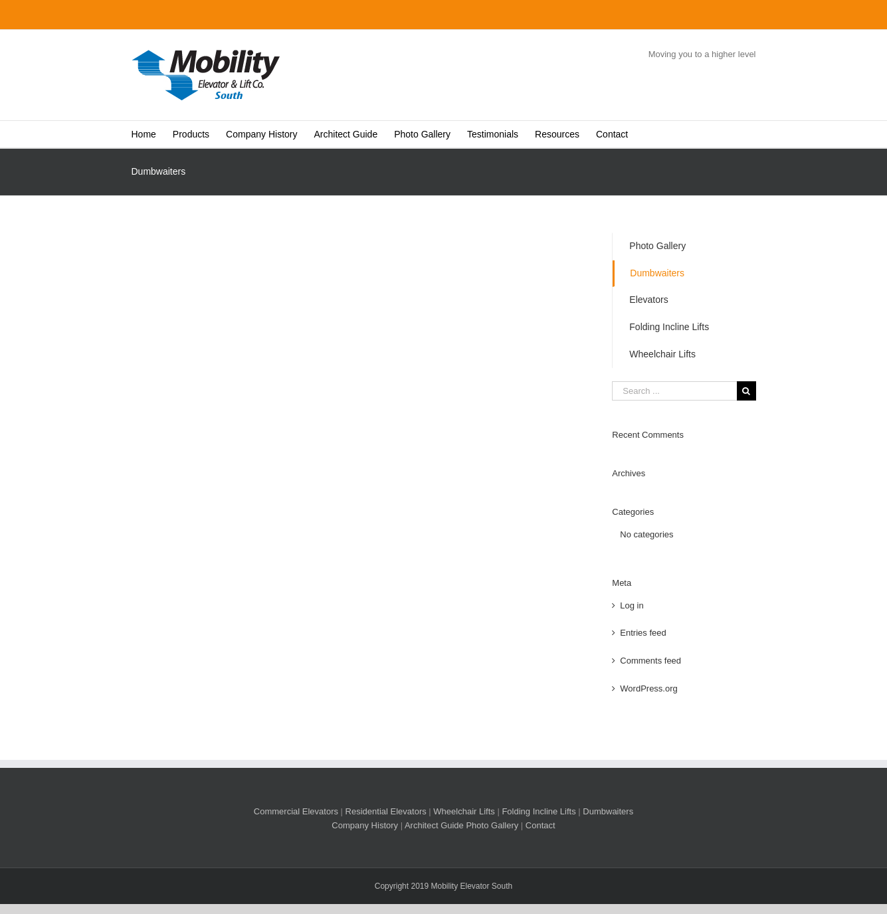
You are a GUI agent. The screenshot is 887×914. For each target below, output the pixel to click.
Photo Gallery (657, 245)
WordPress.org (648, 688)
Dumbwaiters (657, 273)
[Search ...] (674, 391)
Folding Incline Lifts (669, 326)
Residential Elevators (386, 811)
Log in (631, 605)
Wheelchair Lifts (662, 354)
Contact (540, 825)
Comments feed (650, 661)
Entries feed (643, 633)
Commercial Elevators (296, 811)
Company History (365, 825)
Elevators (648, 299)
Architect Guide (434, 825)
